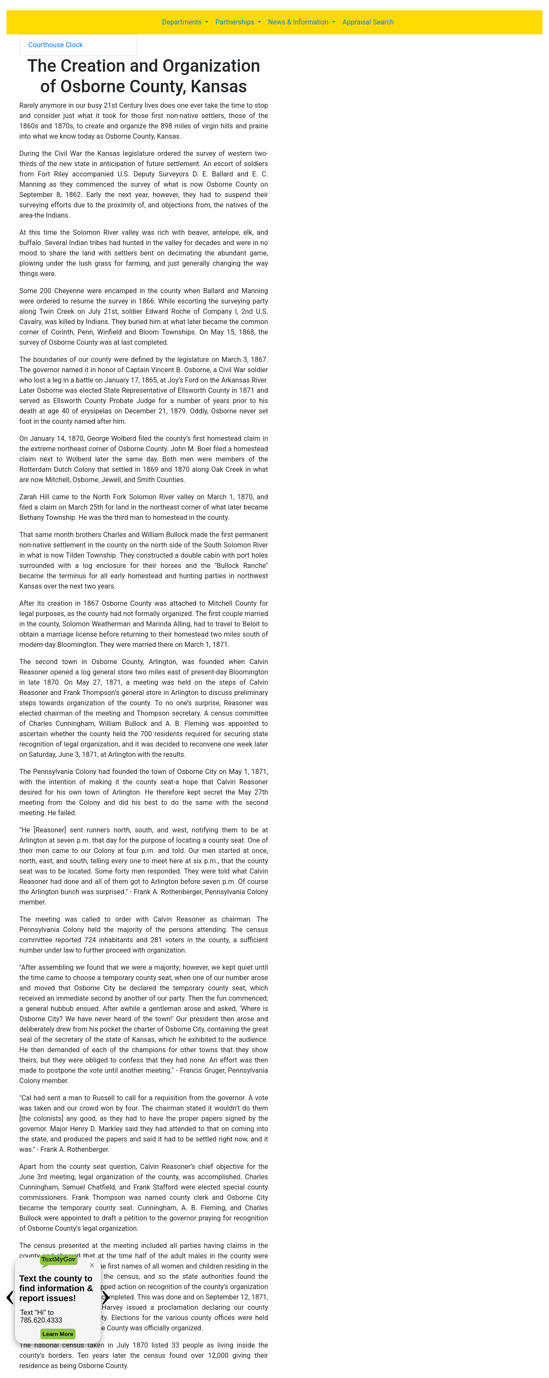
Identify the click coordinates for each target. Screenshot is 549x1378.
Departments (183, 22)
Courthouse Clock (55, 45)
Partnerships (235, 22)
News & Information (299, 22)
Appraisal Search (368, 22)
